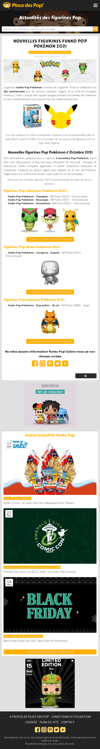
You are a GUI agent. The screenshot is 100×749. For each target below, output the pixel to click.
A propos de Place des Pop (29, 717)
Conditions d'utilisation (71, 717)
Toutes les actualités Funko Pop (50, 652)
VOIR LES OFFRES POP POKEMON (50, 292)
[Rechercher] (95, 29)
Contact (68, 722)
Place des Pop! (23, 5)
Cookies (31, 722)
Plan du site (49, 722)
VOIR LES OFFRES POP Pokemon (50, 239)
